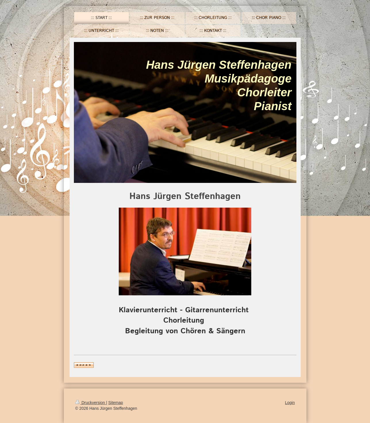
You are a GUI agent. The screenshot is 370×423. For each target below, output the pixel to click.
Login (290, 402)
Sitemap (115, 402)
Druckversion (90, 402)
